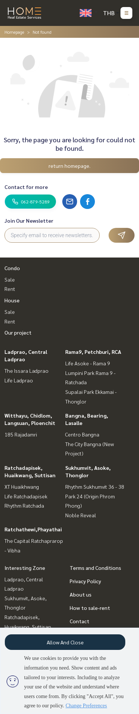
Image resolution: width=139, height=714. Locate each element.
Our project (18, 332)
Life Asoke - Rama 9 (87, 363)
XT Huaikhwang (21, 486)
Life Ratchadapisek (25, 496)
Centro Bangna (82, 434)
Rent (9, 288)
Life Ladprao (18, 380)
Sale (9, 279)
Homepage (14, 32)
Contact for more (26, 186)
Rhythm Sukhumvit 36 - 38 (94, 486)
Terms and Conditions (95, 567)
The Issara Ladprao (26, 370)
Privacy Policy (85, 581)
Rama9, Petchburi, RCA (93, 351)
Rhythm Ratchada (24, 505)
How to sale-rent (90, 607)
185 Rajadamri (20, 434)
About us (81, 594)
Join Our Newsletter (28, 220)
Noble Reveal (80, 515)
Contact (79, 621)
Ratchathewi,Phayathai (33, 529)
